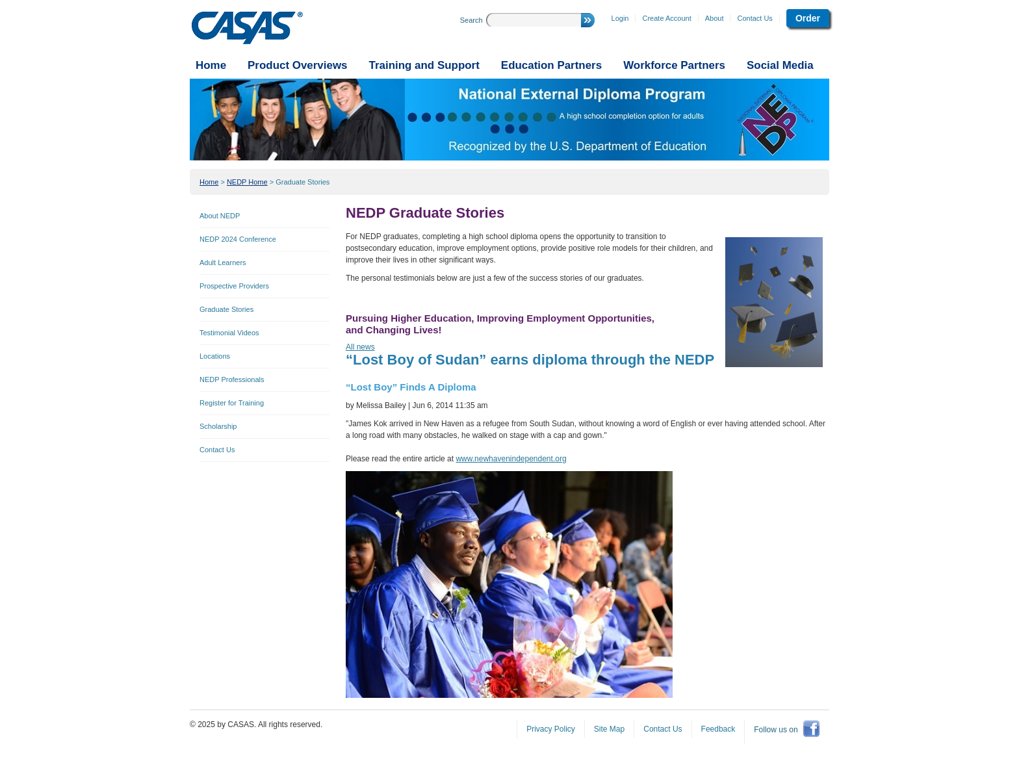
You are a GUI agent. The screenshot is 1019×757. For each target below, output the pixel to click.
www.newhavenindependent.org (511, 458)
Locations (215, 356)
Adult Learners (223, 262)
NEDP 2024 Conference (238, 239)
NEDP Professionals (232, 379)
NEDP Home (247, 182)
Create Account (666, 18)
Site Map (609, 729)
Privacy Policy (550, 729)
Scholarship (218, 426)
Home (209, 182)
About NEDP (220, 216)
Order (807, 18)
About (714, 18)
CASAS (247, 28)
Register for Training (232, 403)
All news (360, 347)
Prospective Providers (234, 286)
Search (471, 20)
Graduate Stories (302, 182)
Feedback (718, 729)
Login (620, 18)
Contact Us (754, 18)
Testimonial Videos (229, 333)
